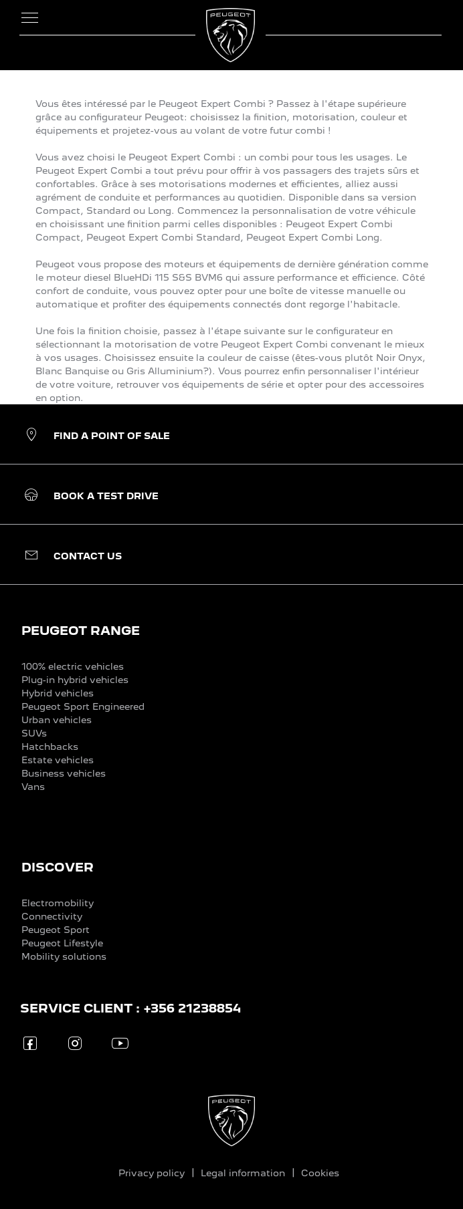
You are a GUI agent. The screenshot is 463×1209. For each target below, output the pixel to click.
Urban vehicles (56, 719)
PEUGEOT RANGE (80, 631)
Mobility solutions (63, 956)
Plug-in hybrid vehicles (74, 679)
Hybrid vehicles (57, 693)
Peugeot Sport (55, 929)
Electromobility (57, 903)
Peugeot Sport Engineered (83, 706)
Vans (33, 786)
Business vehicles (63, 773)
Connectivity (51, 916)
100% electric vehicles (72, 666)
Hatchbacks (49, 746)
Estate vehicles (57, 760)
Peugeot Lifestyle (62, 943)
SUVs (34, 733)
